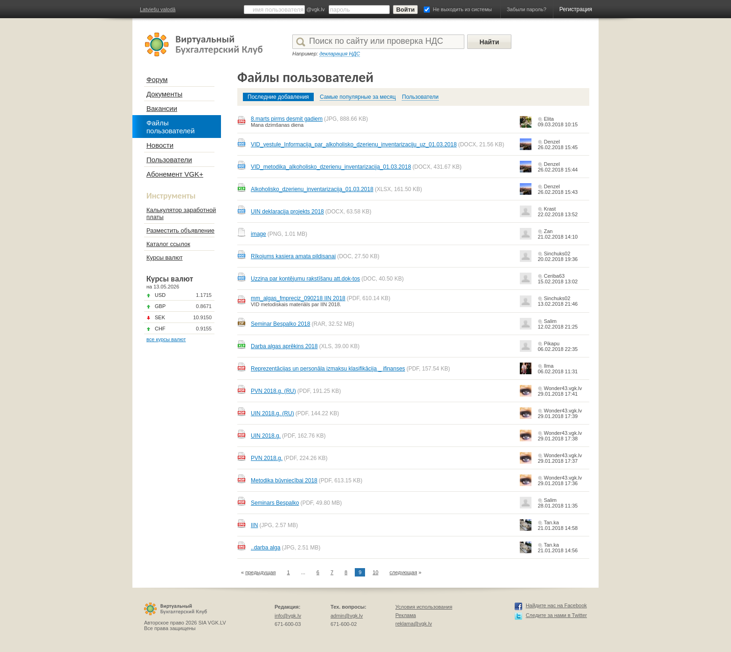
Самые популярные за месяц (358, 97)
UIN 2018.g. (266, 435)
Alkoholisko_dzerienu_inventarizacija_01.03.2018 (312, 189)
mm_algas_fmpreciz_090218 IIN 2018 (298, 298)
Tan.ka (551, 522)
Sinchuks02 (557, 253)
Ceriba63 (554, 276)
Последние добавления (278, 97)
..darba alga (265, 547)
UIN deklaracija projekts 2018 (287, 211)
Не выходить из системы (462, 9)
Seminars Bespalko (275, 503)
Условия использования (423, 607)
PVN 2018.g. (267, 458)
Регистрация (575, 9)
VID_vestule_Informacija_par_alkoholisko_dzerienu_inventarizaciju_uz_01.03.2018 (354, 144)
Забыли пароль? (526, 9)
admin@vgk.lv (347, 615)
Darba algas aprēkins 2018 (284, 346)
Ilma (548, 366)
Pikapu (551, 343)
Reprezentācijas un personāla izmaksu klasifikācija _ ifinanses (328, 368)
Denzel (551, 141)
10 (375, 572)
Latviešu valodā (157, 9)
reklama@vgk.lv (413, 623)
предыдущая (260, 572)
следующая (403, 572)
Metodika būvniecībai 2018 (284, 480)
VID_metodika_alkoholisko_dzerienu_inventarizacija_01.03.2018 (331, 167)
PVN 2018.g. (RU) (273, 391)
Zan (548, 231)
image (258, 234)
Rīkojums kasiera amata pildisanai (293, 256)
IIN (254, 525)
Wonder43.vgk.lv (563, 388)
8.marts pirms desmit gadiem (287, 119)
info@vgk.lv (288, 615)
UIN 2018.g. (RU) (272, 413)
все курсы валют (166, 339)
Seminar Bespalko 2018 (280, 324)
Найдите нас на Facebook (556, 605)
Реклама (405, 615)
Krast (550, 209)
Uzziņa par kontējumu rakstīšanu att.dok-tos (305, 278)
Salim (550, 321)
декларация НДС (339, 53)
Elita (548, 119)
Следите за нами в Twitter (556, 615)
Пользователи (420, 97)
